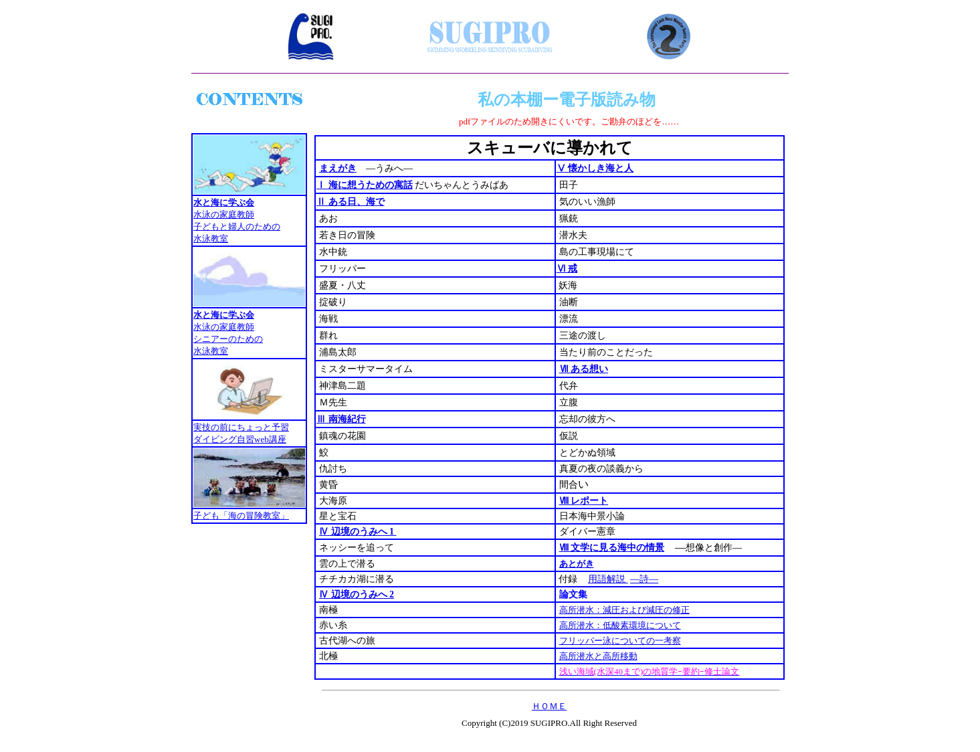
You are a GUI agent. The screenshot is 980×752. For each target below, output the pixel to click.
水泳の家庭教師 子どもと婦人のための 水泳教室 (236, 226)
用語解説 (608, 579)
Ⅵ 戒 (567, 269)
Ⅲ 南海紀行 (341, 419)
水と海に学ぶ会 (223, 202)
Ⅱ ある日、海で (350, 202)
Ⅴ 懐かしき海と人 (595, 168)
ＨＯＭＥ (549, 706)
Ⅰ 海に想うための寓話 (364, 185)
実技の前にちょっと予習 (241, 427)
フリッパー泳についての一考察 (620, 641)
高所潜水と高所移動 (598, 656)
